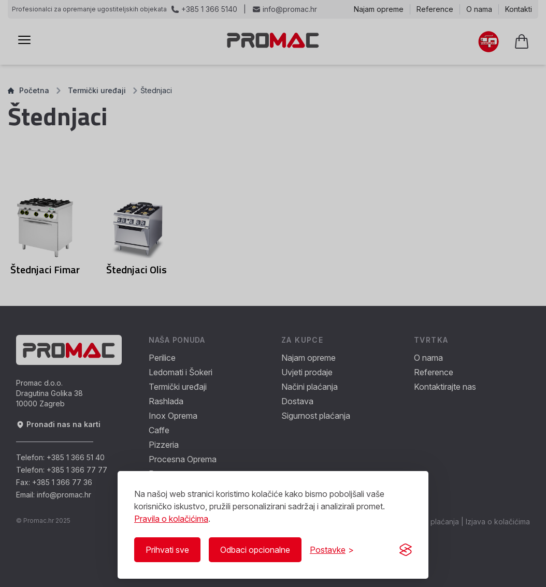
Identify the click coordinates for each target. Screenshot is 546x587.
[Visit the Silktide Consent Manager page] (405, 550)
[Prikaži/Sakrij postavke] (332, 550)
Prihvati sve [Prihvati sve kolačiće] (167, 550)
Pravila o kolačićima (171, 518)
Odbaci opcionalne (255, 550)
